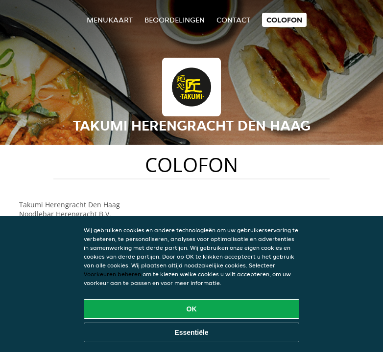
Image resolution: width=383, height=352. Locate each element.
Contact (233, 20)
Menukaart (110, 20)
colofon (284, 20)
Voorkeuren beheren (112, 274)
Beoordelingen (174, 20)
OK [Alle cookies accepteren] (192, 309)
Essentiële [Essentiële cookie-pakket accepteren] (191, 332)
